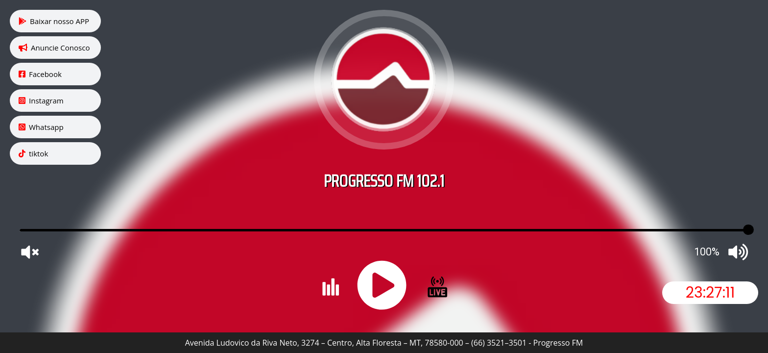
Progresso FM (558, 342)
